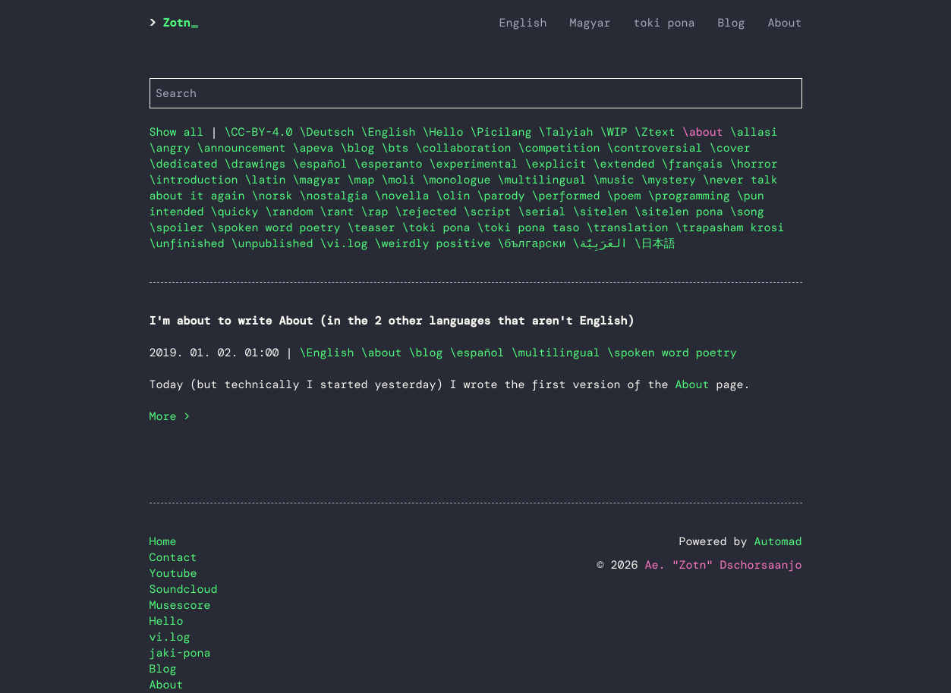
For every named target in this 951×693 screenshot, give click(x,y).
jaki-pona (180, 652)
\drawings (259, 163)
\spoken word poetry (279, 227)
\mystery (672, 179)
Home (163, 541)
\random (293, 211)
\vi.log (347, 243)
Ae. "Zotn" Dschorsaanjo (722, 564)
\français (696, 163)
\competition (562, 147)
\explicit (559, 163)
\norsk (276, 195)
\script (491, 211)
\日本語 (655, 243)
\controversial (658, 147)
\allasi (754, 132)
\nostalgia (337, 195)
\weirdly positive (436, 243)
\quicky (238, 211)
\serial (545, 211)
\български (535, 243)
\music (617, 179)
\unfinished (190, 243)
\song (747, 211)
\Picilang (505, 132)
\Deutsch (330, 132)
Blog (731, 22)
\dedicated (187, 163)
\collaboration (467, 147)
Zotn (177, 22)
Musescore (180, 605)
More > (170, 416)
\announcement (245, 147)
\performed (569, 195)
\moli (402, 179)
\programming (692, 195)
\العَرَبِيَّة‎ (604, 243)
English (522, 22)
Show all (177, 132)
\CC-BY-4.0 (262, 132)
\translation (631, 227)
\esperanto (392, 163)
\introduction (197, 179)
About (784, 22)
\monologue (460, 179)
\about (381, 352)
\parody (504, 195)
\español (323, 163)
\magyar (320, 179)
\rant (340, 211)
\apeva (317, 147)
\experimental (477, 163)
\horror (754, 163)
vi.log (170, 636)
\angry (173, 147)
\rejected (429, 211)
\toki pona (439, 227)
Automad (777, 541)
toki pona (663, 22)
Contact (173, 557)
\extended (628, 163)
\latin (269, 179)
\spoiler (180, 227)
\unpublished (275, 243)
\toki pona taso (532, 227)
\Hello (447, 132)
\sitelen (604, 211)
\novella (405, 195)
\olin (456, 195)
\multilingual (546, 179)
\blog (361, 147)
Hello (167, 621)
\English (392, 132)
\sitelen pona (682, 211)
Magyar (589, 22)
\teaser (375, 227)
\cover (730, 147)
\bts (399, 147)
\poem (627, 195)
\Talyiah (569, 132)
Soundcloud (184, 589)
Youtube (173, 573)
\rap (378, 211)
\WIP (617, 132)
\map (365, 179)
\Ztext (658, 132)
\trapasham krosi (730, 227)
